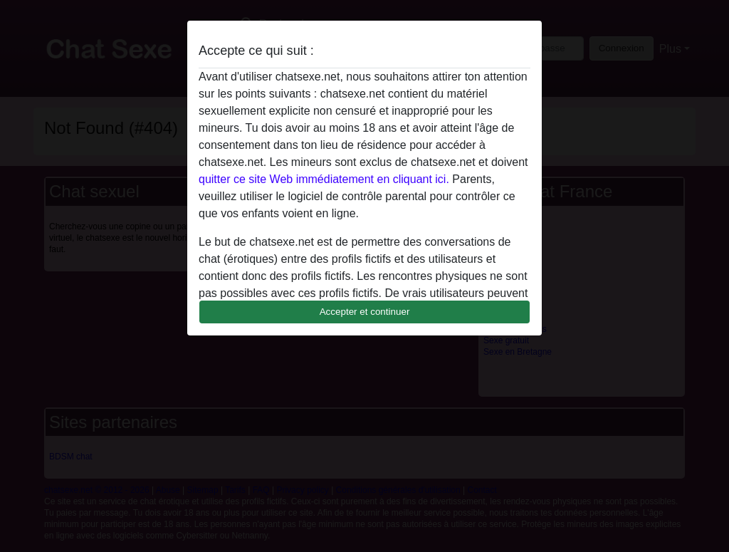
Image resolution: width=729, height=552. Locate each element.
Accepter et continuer (365, 311)
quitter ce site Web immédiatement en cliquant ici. (324, 179)
